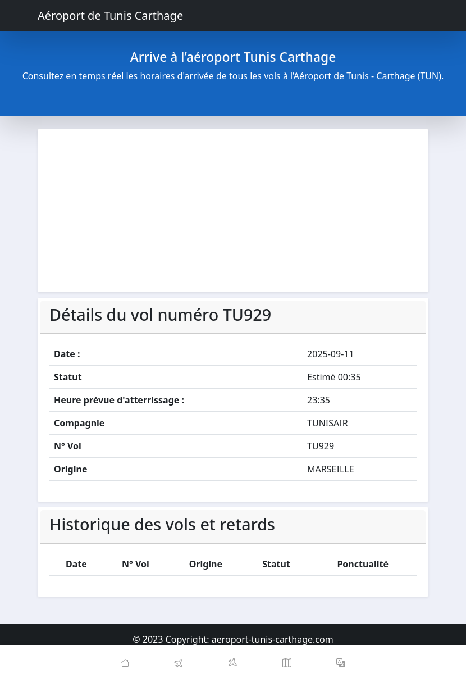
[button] (341, 663)
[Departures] (179, 663)
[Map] (287, 663)
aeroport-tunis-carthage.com (272, 639)
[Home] (125, 663)
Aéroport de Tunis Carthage (110, 15)
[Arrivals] (233, 663)
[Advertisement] (233, 210)
